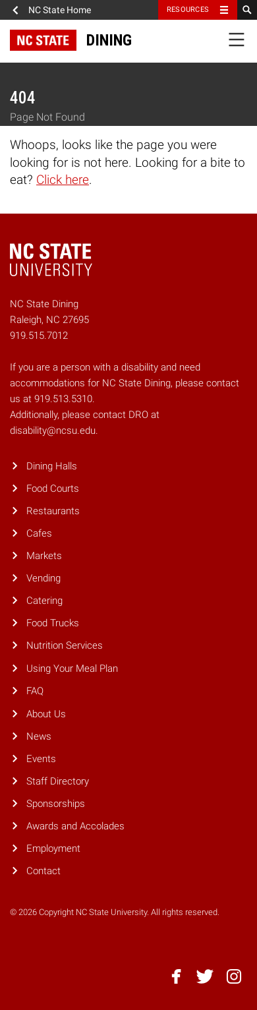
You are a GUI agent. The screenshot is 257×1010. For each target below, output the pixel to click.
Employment (53, 848)
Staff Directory (57, 781)
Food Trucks (52, 623)
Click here (62, 179)
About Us (46, 714)
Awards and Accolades (75, 826)
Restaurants (53, 511)
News (38, 736)
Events (41, 759)
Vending (43, 578)
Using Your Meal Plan (72, 668)
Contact (43, 871)
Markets (44, 556)
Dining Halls (51, 466)
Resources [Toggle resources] (188, 9)
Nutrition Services (64, 645)
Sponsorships (55, 804)
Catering (44, 601)
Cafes (39, 533)
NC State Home (59, 10)
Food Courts (52, 488)
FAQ (34, 691)
